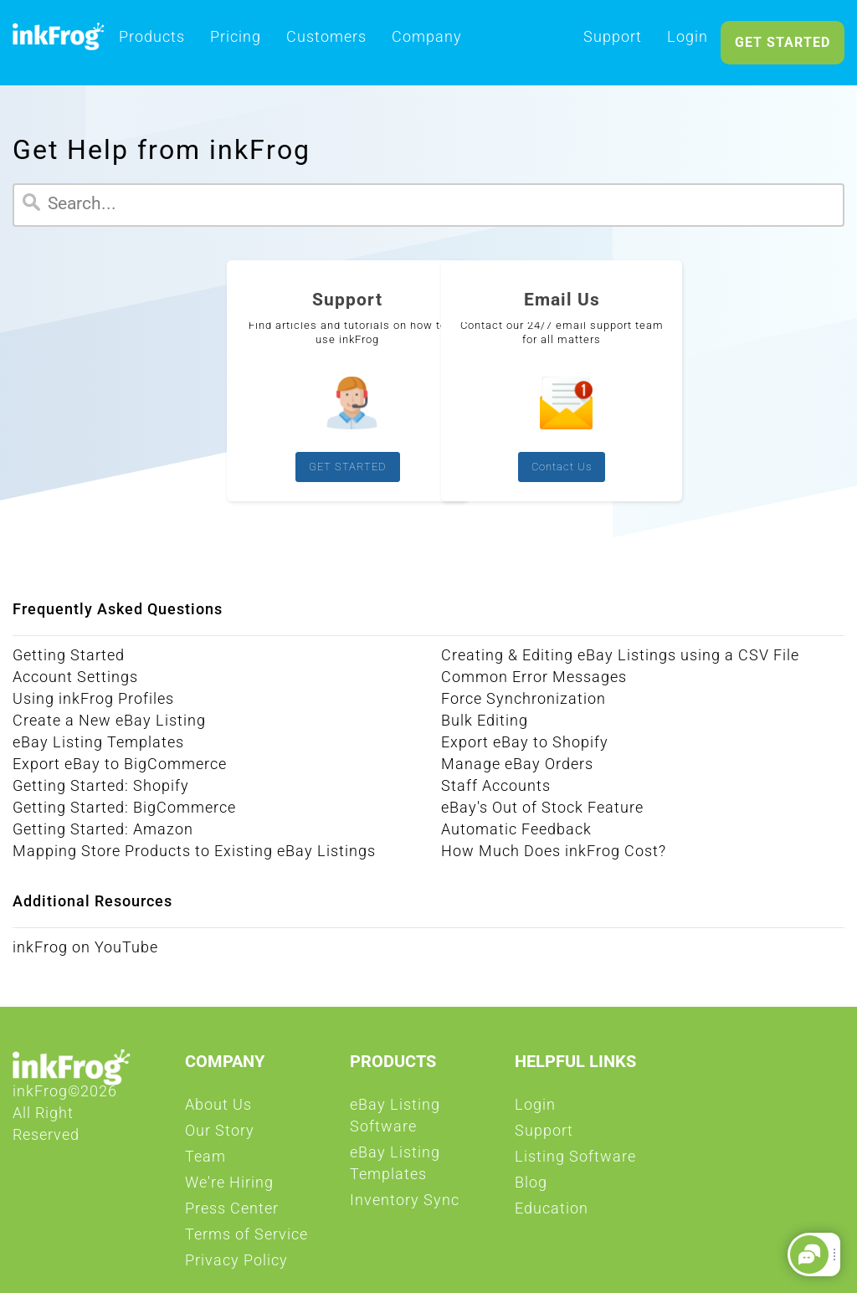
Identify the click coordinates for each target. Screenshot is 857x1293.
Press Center (232, 1213)
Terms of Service (246, 1239)
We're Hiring (229, 1187)
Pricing (236, 41)
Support (612, 41)
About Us (218, 1110)
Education (551, 1213)
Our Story (219, 1136)
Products (152, 41)
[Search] (428, 205)
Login (687, 41)
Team (205, 1161)
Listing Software (575, 1161)
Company (427, 41)
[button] (809, 1254)
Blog (531, 1187)
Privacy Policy (236, 1265)
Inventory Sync (404, 1205)
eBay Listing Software (424, 1120)
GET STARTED (782, 42)
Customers (326, 41)
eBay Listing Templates (424, 1168)
